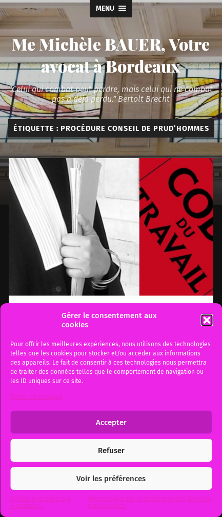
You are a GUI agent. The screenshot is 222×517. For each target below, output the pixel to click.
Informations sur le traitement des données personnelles (149, 502)
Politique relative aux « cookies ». (40, 502)
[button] (206, 320)
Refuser (111, 450)
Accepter (111, 422)
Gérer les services (36, 396)
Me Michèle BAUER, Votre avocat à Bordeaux (111, 55)
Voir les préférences (111, 478)
